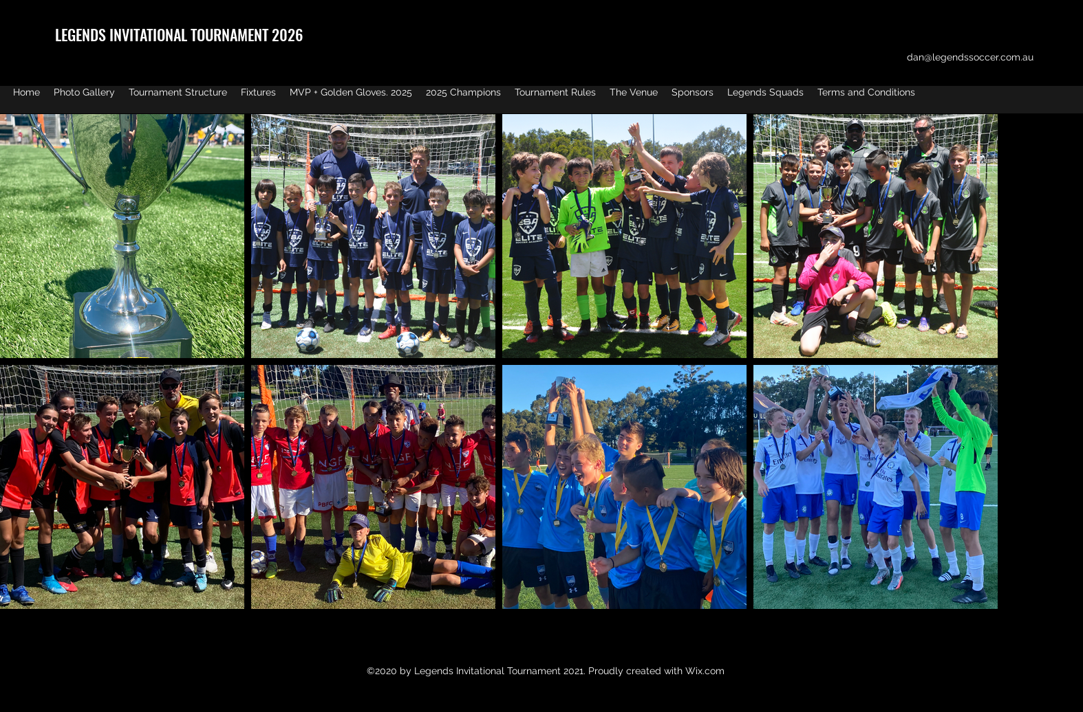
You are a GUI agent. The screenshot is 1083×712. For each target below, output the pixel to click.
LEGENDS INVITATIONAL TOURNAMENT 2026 (179, 34)
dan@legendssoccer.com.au (970, 57)
